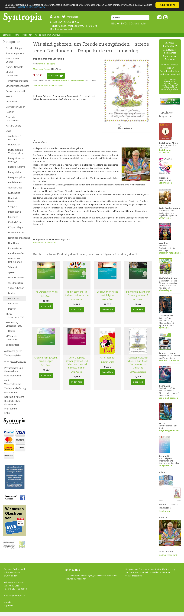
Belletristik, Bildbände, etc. (14, 324)
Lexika (11, 293)
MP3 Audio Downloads (12, 338)
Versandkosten (12, 375)
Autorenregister (13, 350)
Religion (10, 111)
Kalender (13, 216)
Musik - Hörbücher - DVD (15, 315)
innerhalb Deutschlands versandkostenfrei (68, 80)
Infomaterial (14, 211)
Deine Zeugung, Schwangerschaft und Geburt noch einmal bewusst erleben (77, 362)
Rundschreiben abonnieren (12, 402)
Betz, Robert (46, 296)
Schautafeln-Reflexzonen (15, 260)
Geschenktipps (14, 48)
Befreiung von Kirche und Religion (107, 293)
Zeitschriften (12, 344)
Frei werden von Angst (46, 291)
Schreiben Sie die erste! (44, 242)
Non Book (13, 242)
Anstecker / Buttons (14, 137)
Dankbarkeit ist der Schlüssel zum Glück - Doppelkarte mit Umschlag (138, 362)
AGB (6, 379)
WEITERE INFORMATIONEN (42, 8)
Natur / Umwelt (14, 66)
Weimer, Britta (107, 361)
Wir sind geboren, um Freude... (49, 34)
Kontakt (7, 602)
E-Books (10, 330)
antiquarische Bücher (13, 60)
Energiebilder (15, 172)
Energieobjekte (16, 177)
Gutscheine (14, 192)
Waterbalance (15, 282)
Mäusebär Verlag (41, 68)
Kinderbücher (15, 222)
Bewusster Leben (15, 106)
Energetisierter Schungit (16, 160)
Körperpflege (15, 227)
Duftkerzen (14, 144)
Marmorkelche (16, 232)
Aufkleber (13, 303)
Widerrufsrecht (12, 383)
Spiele (11, 272)
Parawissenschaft (15, 91)
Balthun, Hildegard (46, 63)
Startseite (7, 34)
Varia (17, 34)
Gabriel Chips (15, 187)
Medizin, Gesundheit (12, 73)
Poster (12, 308)
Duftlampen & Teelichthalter (15, 151)
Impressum (10, 408)
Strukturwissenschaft (16, 85)
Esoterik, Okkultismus (12, 118)
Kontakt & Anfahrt (14, 396)
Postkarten (27, 34)
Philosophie (12, 101)
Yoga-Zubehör (16, 287)
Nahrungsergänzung (17, 237)
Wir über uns (11, 392)
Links (7, 412)
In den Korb (55, 75)
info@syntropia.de (63, 28)
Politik (9, 96)
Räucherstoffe (16, 253)
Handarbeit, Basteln (14, 199)
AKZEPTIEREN (167, 5)
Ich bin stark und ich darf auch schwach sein (77, 293)
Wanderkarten (16, 277)
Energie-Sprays (16, 166)
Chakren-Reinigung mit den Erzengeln (46, 359)
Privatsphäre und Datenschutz (13, 369)
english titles (15, 182)
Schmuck (12, 267)
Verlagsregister (12, 355)
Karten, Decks (13, 125)
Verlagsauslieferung (15, 388)
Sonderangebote (15, 53)
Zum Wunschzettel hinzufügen (48, 85)
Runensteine (15, 248)
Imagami (12, 206)
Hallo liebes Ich (107, 357)
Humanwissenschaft (16, 80)
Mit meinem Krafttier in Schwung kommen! (138, 293)
